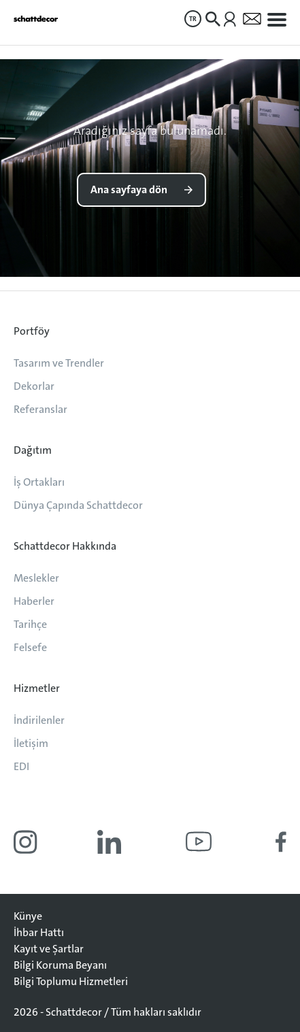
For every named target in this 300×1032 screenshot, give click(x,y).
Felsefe (30, 647)
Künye (28, 916)
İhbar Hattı (39, 932)
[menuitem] (192, 18)
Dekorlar (34, 386)
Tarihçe (30, 624)
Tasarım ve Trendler (59, 363)
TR (193, 18)
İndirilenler (39, 720)
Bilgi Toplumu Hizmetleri (71, 981)
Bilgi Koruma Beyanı (60, 965)
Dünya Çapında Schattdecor (78, 505)
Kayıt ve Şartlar (49, 949)
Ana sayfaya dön (128, 189)
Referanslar (40, 409)
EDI (21, 766)
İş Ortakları (39, 482)
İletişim (31, 743)
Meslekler (36, 578)
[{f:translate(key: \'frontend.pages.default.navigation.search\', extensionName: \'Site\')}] (212, 19)
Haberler (34, 601)
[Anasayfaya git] (36, 19)
